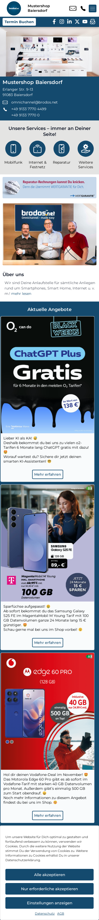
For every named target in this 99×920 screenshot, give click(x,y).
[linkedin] (69, 22)
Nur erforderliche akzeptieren (49, 888)
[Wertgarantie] (49, 187)
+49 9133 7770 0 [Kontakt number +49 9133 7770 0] (25, 115)
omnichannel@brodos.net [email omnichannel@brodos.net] (73, 8)
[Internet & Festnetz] (37, 156)
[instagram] (62, 22)
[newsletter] (92, 22)
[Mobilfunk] (13, 153)
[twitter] (77, 22)
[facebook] (54, 22)
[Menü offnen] (92, 8)
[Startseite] (14, 8)
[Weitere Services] (85, 156)
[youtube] (85, 22)
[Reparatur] (61, 153)
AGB (60, 913)
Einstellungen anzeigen (49, 902)
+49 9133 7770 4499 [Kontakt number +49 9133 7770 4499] (83, 8)
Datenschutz (45, 913)
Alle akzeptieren (49, 874)
